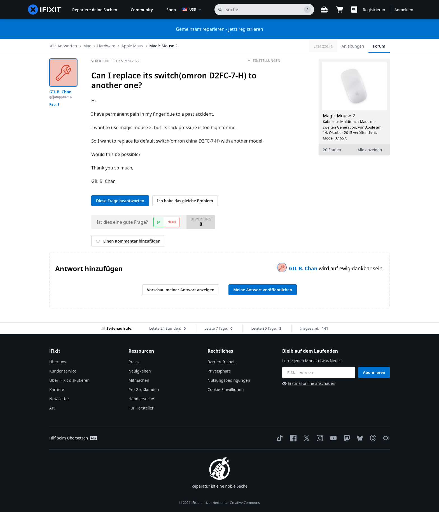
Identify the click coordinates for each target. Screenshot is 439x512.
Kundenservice (62, 371)
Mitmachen (139, 380)
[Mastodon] (345, 438)
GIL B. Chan (304, 268)
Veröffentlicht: (115, 61)
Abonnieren (374, 372)
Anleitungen (353, 46)
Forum (379, 46)
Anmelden (403, 9)
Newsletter (59, 398)
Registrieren (374, 9)
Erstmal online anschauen (308, 383)
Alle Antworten (63, 45)
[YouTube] (332, 438)
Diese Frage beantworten (120, 200)
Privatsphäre (219, 371)
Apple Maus (132, 45)
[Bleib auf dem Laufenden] (318, 372)
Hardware (106, 45)
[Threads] (371, 438)
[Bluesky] (359, 438)
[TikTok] (278, 438)
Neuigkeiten (140, 371)
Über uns (57, 361)
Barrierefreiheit (221, 361)
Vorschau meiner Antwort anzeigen (180, 289)
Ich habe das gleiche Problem (185, 200)
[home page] (44, 9)
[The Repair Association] (385, 438)
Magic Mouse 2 (163, 45)
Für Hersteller (141, 408)
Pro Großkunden (144, 389)
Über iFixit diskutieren (69, 380)
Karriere (56, 389)
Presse (135, 361)
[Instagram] (318, 438)
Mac (87, 45)
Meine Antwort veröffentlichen (262, 289)
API (52, 408)
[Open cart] (339, 9)
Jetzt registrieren (245, 29)
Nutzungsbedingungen (228, 380)
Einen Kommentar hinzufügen (128, 241)
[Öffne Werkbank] (324, 9)
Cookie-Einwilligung (225, 389)
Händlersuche (141, 398)
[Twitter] (305, 438)
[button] (354, 9)
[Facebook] (292, 438)
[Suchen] (264, 9)
